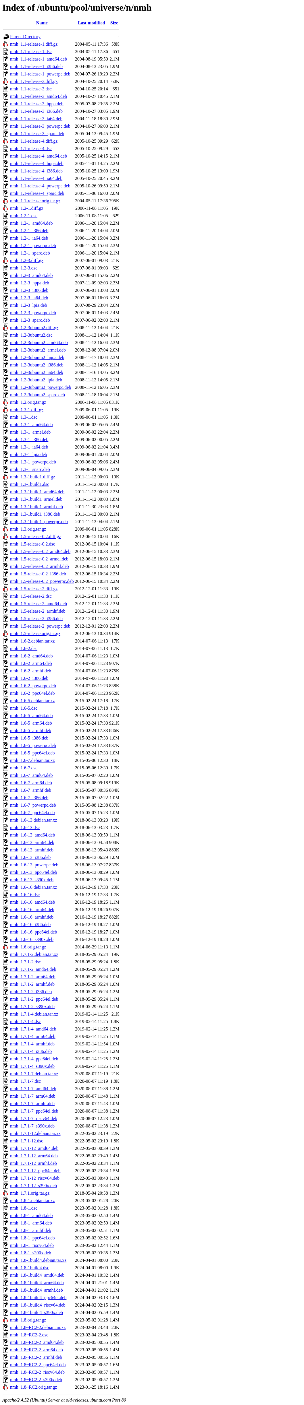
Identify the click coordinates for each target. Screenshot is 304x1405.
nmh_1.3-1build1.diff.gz (32, 476)
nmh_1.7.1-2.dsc (25, 961)
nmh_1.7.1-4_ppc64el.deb (34, 1058)
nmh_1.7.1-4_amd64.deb (33, 1028)
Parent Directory (25, 36)
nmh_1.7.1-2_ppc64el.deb (34, 999)
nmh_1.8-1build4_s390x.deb (36, 1312)
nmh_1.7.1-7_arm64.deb (32, 1096)
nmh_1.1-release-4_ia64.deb (36, 178)
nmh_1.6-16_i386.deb (30, 924)
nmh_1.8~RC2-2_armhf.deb (36, 1357)
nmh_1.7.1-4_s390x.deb (32, 1066)
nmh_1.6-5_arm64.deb (31, 723)
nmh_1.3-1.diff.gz (26, 409)
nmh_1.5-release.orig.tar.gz (35, 633)
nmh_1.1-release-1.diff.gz (33, 44)
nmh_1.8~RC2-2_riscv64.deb (37, 1372)
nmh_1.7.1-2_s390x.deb (32, 1006)
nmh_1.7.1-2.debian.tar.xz (34, 954)
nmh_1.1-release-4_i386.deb (36, 170)
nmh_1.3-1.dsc (23, 417)
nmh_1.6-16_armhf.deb (31, 917)
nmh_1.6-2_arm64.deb (31, 663)
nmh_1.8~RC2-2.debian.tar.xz (38, 1327)
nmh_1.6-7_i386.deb (29, 797)
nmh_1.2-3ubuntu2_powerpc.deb (40, 387)
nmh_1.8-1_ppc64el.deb (32, 1237)
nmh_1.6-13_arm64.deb (32, 842)
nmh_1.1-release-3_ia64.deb (36, 118)
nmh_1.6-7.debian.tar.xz (32, 760)
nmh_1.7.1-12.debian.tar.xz (35, 1133)
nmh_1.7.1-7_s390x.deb (32, 1125)
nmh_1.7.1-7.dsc (25, 1081)
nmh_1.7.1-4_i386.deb (31, 1051)
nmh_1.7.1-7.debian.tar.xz (34, 1073)
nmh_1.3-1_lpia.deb (28, 454)
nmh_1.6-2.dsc (23, 648)
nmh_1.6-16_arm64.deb (32, 909)
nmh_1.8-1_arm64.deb (31, 1222)
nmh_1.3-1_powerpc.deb (33, 461)
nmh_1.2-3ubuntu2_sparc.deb (37, 394)
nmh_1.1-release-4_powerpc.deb (40, 185)
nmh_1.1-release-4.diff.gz (33, 141)
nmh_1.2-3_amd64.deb (31, 275)
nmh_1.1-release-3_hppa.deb (37, 103)
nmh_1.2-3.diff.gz (26, 260)
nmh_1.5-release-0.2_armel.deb (39, 558)
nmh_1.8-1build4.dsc (29, 1267)
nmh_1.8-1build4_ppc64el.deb (38, 1297)
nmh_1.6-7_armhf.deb (30, 790)
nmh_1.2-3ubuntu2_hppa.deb (37, 357)
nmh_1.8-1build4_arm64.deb (37, 1282)
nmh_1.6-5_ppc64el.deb (32, 752)
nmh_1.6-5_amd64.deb (31, 715)
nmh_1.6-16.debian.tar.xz (33, 887)
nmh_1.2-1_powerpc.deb (33, 245)
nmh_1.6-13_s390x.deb (31, 879)
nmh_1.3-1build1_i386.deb (35, 514)
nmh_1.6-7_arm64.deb (31, 782)
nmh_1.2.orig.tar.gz (28, 402)
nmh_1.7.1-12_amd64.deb (34, 1148)
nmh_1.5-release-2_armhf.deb (38, 611)
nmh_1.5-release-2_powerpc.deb (40, 626)
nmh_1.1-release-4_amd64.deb (38, 156)
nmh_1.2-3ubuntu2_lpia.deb (36, 379)
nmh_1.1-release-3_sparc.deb (37, 133)
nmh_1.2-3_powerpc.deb (33, 312)
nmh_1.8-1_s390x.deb (30, 1252)
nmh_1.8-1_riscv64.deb (32, 1245)
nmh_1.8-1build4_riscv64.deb (38, 1305)
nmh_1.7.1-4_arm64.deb (32, 1036)
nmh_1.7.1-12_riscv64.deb (34, 1178)
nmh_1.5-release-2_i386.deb (36, 618)
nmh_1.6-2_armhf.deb (30, 670)
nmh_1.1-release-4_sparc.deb (37, 193)
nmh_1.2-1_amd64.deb (31, 223)
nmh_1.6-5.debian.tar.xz (32, 700)
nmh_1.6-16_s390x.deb (31, 939)
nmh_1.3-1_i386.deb (29, 439)
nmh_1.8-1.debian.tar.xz (32, 1200)
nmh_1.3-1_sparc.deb (30, 469)
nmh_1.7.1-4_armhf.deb (32, 1043)
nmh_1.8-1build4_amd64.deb (37, 1275)
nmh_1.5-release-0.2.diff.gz (35, 536)
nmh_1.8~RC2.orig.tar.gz (33, 1387)
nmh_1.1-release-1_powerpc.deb (40, 73)
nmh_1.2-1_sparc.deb (30, 253)
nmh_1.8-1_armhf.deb (30, 1230)
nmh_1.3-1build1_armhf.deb (36, 506)
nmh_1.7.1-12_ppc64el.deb (35, 1170)
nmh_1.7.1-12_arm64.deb (34, 1155)
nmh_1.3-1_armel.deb (30, 432)
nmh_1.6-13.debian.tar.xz (33, 820)
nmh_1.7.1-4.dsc (25, 1021)
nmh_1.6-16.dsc (25, 894)
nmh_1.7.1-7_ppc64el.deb (34, 1111)
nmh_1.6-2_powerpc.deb (33, 685)
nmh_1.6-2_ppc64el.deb (32, 693)
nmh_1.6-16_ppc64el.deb (33, 931)
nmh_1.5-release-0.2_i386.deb (38, 573)
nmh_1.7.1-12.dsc (26, 1140)
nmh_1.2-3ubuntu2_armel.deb (38, 350)
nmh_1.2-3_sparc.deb (30, 320)
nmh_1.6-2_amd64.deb (31, 655)
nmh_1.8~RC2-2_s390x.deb (36, 1379)
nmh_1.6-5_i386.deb (29, 738)
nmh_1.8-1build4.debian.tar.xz (38, 1260)
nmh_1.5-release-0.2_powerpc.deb (42, 581)
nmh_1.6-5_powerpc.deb (33, 745)
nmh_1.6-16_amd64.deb (32, 902)
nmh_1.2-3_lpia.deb (28, 305)
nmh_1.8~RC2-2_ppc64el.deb (38, 1364)
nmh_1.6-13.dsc (25, 827)
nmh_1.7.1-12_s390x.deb (33, 1185)
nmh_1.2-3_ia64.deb (29, 297)
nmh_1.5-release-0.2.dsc (32, 544)
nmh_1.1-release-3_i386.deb (36, 111)
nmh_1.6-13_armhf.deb (31, 849)
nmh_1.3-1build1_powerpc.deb (39, 521)
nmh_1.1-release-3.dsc (31, 88)
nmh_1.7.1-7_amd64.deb (33, 1088)
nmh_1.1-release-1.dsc (31, 51)
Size (114, 22)
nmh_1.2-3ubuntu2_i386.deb (37, 364)
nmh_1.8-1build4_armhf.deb (36, 1290)
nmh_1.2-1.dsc (23, 215)
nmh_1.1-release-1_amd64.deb (38, 59)
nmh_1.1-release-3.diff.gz (33, 81)
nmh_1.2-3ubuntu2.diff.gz (34, 327)
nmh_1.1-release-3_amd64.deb (38, 96)
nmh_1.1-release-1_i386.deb (36, 66)
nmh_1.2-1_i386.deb (29, 230)
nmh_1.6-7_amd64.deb (31, 775)
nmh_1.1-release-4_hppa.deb (37, 163)
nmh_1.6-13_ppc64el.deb (33, 872)
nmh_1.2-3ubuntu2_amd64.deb (39, 342)
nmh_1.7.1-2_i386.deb (31, 991)
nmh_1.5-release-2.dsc (31, 596)
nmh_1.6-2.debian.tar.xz (32, 641)
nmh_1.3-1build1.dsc (29, 484)
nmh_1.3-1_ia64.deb (29, 447)
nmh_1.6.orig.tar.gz (28, 946)
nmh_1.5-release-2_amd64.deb (38, 603)
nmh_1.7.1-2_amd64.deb (33, 969)
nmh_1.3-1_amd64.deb (31, 424)
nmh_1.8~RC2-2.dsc (29, 1334)
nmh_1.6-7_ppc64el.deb (32, 812)
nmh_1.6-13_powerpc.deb (34, 864)
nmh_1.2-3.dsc (23, 267)
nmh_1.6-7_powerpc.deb (33, 805)
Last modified (91, 22)
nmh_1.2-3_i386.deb (29, 290)
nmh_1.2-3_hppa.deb (29, 282)
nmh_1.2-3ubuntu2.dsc (31, 335)
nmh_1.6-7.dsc (23, 767)
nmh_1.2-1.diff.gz (26, 208)
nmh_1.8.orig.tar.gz (28, 1319)
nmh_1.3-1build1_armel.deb (36, 499)
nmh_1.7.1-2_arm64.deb (32, 976)
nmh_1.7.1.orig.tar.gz (29, 1193)
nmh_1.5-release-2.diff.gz (33, 588)
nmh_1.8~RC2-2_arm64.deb (36, 1349)
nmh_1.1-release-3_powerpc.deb (40, 126)
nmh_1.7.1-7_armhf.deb (32, 1103)
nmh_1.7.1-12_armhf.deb (33, 1163)
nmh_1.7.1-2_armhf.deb (32, 984)
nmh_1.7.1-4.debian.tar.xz (34, 1014)
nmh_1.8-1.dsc (23, 1208)
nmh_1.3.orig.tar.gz (28, 529)
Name (42, 22)
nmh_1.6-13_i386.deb (30, 857)
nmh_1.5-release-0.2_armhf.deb (39, 566)
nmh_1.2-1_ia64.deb (29, 238)
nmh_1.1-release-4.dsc (31, 148)
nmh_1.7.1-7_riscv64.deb (33, 1118)
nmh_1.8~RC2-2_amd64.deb (37, 1342)
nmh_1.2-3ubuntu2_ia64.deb (36, 372)
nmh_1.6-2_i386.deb (29, 678)
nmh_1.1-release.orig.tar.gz (35, 200)
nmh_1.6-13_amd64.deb (32, 834)
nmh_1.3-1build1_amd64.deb (37, 491)
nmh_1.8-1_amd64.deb (31, 1215)
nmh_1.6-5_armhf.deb (30, 730)
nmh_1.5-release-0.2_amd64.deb (40, 551)
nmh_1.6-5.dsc (23, 708)
